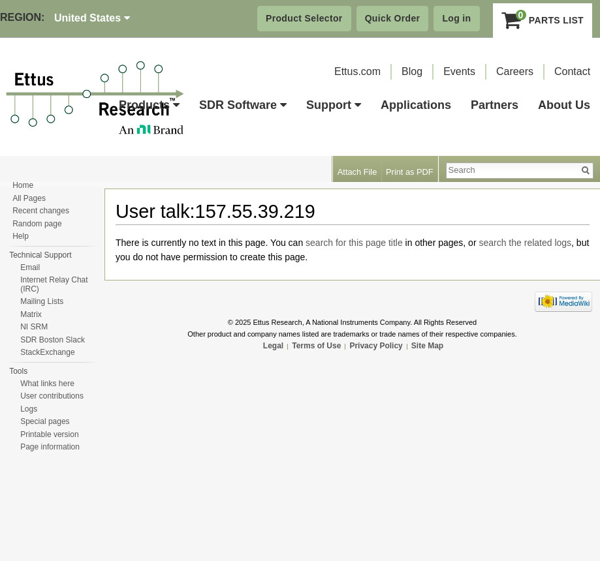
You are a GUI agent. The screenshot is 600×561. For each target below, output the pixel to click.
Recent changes (40, 210)
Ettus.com (357, 71)
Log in (456, 18)
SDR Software (243, 105)
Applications (416, 105)
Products (149, 105)
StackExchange (47, 352)
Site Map (427, 345)
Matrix (31, 314)
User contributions (52, 396)
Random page (36, 223)
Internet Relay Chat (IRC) (53, 284)
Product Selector (304, 18)
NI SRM (34, 326)
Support (333, 105)
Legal (273, 345)
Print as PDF (410, 172)
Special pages (44, 421)
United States (92, 17)
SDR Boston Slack (52, 339)
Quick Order (392, 18)
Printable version (49, 434)
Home (22, 185)
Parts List (542, 20)
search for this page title (354, 242)
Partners (494, 105)
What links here (47, 383)
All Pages (29, 198)
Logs (28, 409)
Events (459, 71)
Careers (514, 71)
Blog (412, 71)
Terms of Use (316, 345)
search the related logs (525, 242)
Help (20, 236)
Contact (572, 71)
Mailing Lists (41, 301)
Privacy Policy (375, 345)
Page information (50, 446)
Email (30, 267)
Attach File (357, 172)
